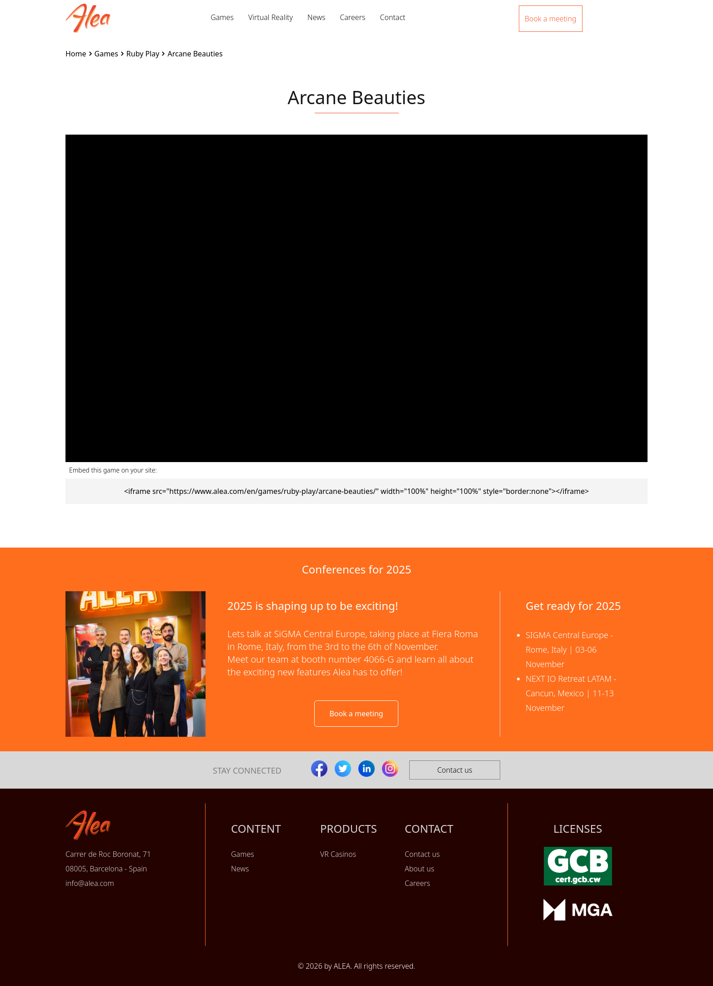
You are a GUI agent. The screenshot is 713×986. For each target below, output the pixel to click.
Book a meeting (356, 714)
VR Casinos (338, 854)
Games (222, 17)
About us (419, 869)
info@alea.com (89, 883)
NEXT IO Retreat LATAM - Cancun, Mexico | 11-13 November (571, 693)
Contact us (454, 770)
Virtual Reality (270, 17)
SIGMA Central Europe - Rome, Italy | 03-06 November (569, 649)
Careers (352, 17)
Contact (392, 17)
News (316, 17)
